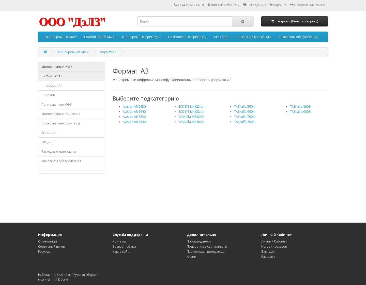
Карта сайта (121, 251)
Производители (199, 241)
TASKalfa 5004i (244, 106)
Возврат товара (124, 246)
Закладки (268, 251)
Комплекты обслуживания (298, 37)
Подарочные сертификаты (207, 246)
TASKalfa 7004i (244, 117)
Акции (191, 256)
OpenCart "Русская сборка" (77, 275)
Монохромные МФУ (61, 37)
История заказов (274, 246)
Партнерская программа (205, 251)
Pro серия (221, 37)
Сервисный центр (51, 246)
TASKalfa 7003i (244, 122)
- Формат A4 (51, 85)
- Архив (48, 95)
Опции (46, 142)
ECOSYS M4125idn (191, 106)
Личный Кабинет (274, 241)
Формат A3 (107, 52)
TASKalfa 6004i (244, 111)
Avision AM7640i (134, 122)
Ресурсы (44, 251)
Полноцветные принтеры (187, 37)
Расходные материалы (254, 37)
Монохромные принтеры (141, 37)
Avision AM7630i (134, 117)
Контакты (120, 241)
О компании (47, 241)
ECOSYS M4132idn (191, 111)
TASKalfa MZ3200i (191, 117)
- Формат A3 (51, 76)
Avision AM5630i (134, 106)
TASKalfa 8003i (300, 106)
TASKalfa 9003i (300, 111)
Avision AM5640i (134, 111)
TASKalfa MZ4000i (191, 122)
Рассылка (268, 256)
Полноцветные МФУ (99, 37)
